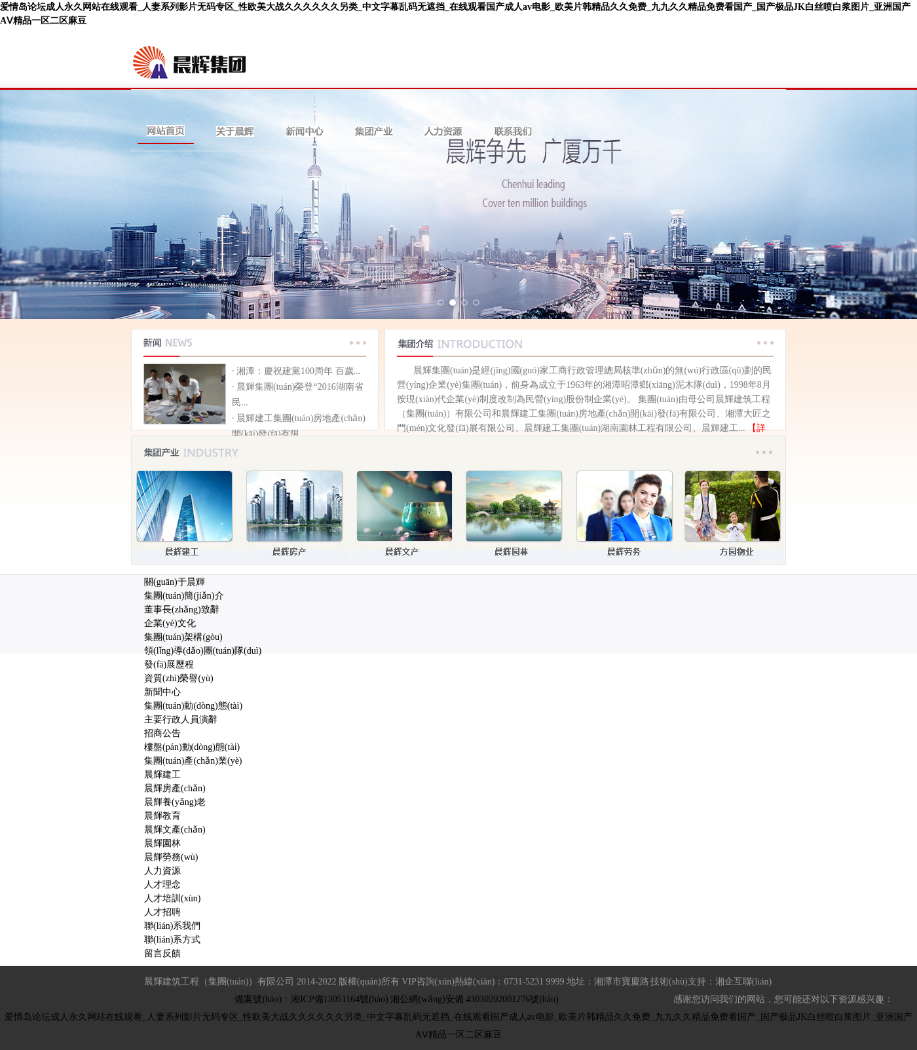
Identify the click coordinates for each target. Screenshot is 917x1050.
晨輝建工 (162, 774)
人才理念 (162, 885)
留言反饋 (162, 953)
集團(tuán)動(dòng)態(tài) (193, 706)
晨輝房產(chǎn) (175, 788)
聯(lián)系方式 (172, 940)
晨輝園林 (162, 843)
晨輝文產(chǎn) (175, 829)
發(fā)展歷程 (169, 664)
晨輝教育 (162, 816)
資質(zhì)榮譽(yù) (179, 678)
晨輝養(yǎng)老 (175, 802)
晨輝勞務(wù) (171, 857)
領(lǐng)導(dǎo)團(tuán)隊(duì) (202, 651)
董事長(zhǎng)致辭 (181, 609)
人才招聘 (162, 912)
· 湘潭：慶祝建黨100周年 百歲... (296, 371)
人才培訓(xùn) (172, 898)
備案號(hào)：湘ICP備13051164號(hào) (311, 999)
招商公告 (162, 733)
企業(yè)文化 (170, 623)
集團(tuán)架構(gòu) (183, 637)
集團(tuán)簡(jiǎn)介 (184, 596)
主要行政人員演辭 (180, 719)
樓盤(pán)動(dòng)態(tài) (192, 747)
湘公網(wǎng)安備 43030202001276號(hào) (474, 999)
